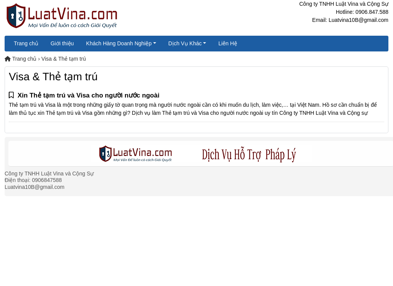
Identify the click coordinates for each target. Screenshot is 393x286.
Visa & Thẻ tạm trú (63, 59)
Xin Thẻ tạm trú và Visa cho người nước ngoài (89, 95)
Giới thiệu (62, 43)
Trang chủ (26, 43)
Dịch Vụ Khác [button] (185, 43)
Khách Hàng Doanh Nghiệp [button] (119, 43)
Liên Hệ (227, 43)
